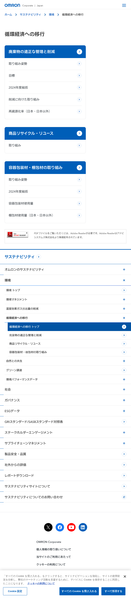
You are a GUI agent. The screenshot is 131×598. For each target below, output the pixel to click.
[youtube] (71, 507)
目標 (12, 80)
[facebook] (60, 507)
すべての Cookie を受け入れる (79, 592)
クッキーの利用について (51, 544)
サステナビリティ (30, 14)
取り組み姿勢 (18, 68)
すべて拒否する (113, 592)
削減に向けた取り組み (24, 104)
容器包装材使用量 (21, 178)
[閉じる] (125, 578)
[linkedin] (83, 507)
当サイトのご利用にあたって (53, 537)
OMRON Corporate (48, 522)
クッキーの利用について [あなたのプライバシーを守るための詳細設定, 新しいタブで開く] (41, 584)
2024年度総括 (18, 92)
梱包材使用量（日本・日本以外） (29, 193)
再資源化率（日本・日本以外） (30, 116)
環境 (51, 14)
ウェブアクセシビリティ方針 (53, 559)
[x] (48, 507)
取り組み (78, 68)
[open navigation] (124, 5)
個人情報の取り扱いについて (53, 529)
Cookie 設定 (15, 592)
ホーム (8, 14)
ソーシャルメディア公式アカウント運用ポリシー (65, 552)
